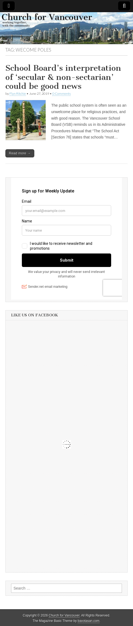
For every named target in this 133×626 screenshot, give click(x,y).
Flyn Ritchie (17, 94)
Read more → (20, 153)
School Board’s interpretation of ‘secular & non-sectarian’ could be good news (63, 77)
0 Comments (61, 94)
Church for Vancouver (64, 615)
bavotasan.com (89, 621)
